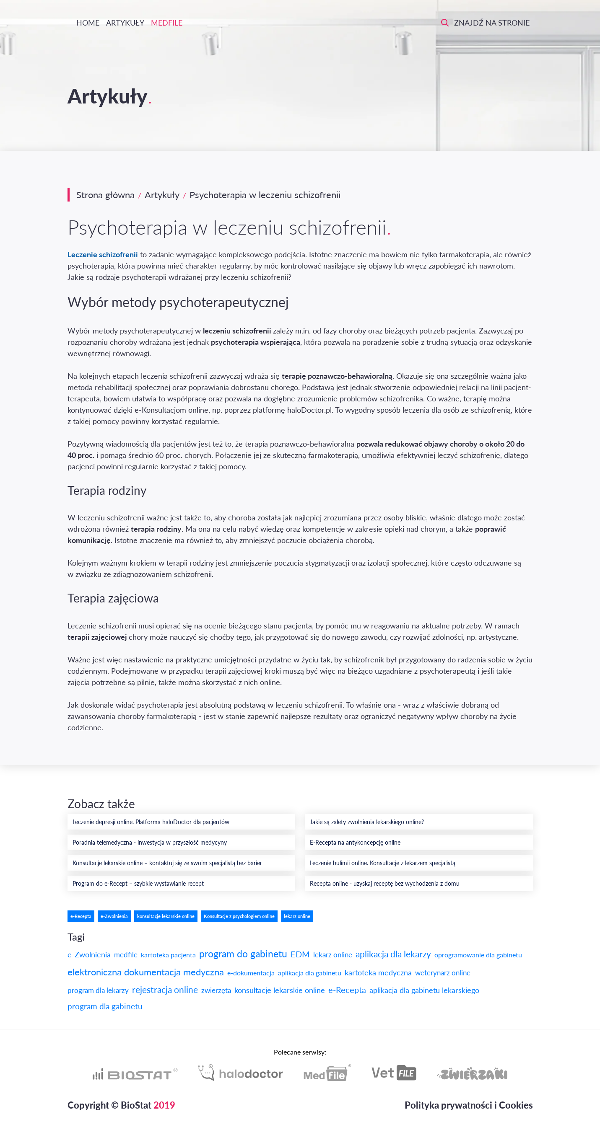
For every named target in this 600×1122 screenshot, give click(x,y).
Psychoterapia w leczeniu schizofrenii (265, 194)
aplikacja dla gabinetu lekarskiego (424, 990)
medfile (126, 954)
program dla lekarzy (98, 990)
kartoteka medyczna (378, 972)
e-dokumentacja (251, 973)
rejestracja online (165, 989)
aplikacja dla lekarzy (393, 954)
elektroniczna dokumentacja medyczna (146, 971)
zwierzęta (216, 990)
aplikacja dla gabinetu (309, 973)
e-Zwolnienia (114, 916)
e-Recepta (80, 916)
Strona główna (105, 194)
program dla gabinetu (105, 1006)
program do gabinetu (243, 953)
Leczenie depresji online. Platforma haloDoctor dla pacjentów (151, 821)
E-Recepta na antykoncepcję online (355, 842)
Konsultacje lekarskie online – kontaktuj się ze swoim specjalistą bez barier (167, 862)
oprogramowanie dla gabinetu (478, 955)
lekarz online (297, 916)
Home (86, 22)
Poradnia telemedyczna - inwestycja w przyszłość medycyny (150, 842)
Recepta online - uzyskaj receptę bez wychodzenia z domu (385, 883)
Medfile (166, 22)
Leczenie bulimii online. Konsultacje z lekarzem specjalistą (382, 862)
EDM (300, 954)
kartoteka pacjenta (168, 955)
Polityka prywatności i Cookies (469, 1105)
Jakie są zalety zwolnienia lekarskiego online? (367, 821)
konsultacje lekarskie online (166, 916)
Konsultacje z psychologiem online (239, 916)
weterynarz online (442, 972)
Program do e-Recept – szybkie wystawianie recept (138, 883)
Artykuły (125, 22)
